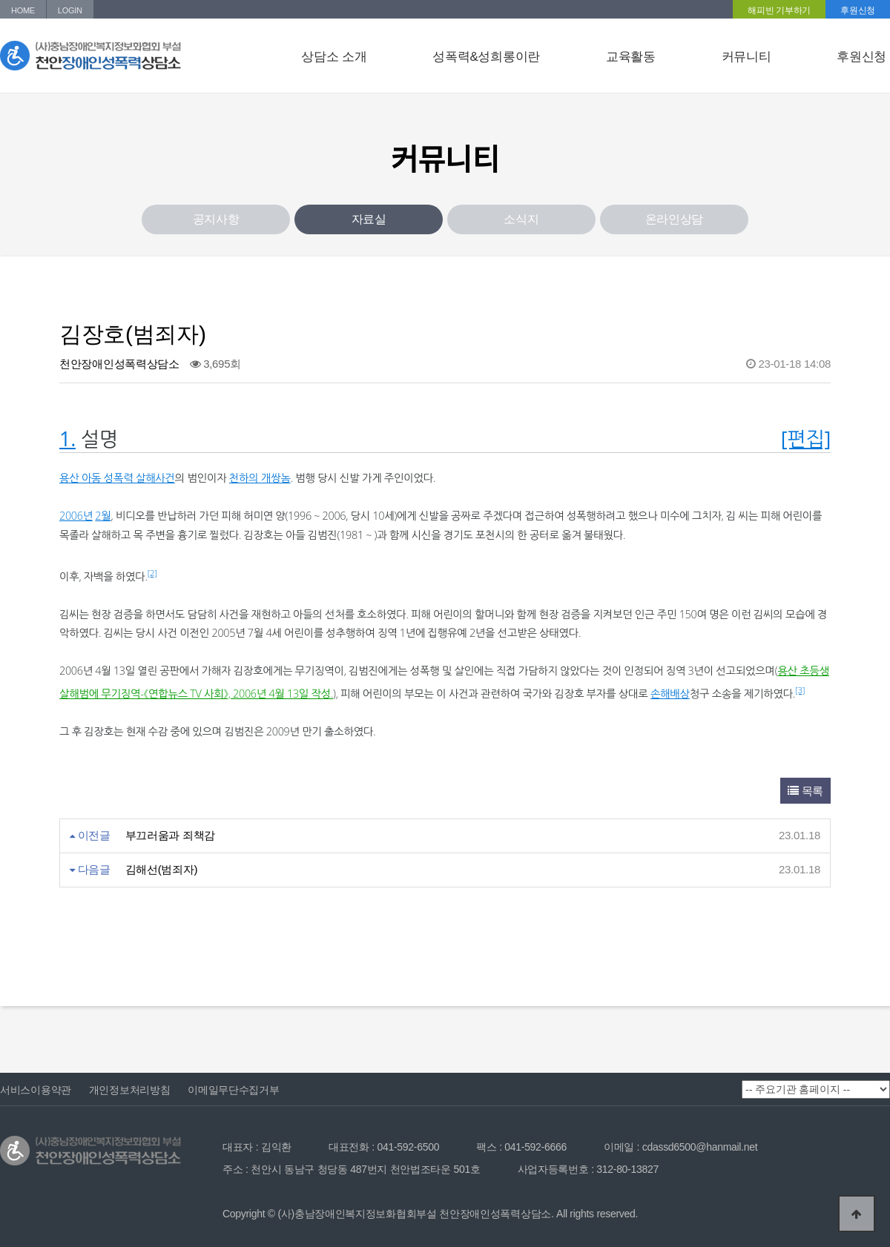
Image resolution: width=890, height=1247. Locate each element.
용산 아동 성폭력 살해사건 (117, 478)
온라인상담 (674, 219)
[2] (152, 572)
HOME (23, 10)
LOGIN (70, 10)
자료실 (369, 219)
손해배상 (670, 694)
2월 (103, 516)
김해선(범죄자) (161, 869)
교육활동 (631, 57)
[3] (800, 689)
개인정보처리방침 (130, 1090)
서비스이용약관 (35, 1090)
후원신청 (857, 10)
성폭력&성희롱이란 (486, 57)
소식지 (521, 219)
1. (67, 438)
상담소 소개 (333, 57)
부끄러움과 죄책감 (170, 835)
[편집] (806, 438)
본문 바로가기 (0, 0)
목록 (805, 790)
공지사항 (216, 219)
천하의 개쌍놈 (260, 478)
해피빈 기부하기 (779, 10)
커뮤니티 (746, 57)
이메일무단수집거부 (233, 1090)
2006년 (76, 516)
